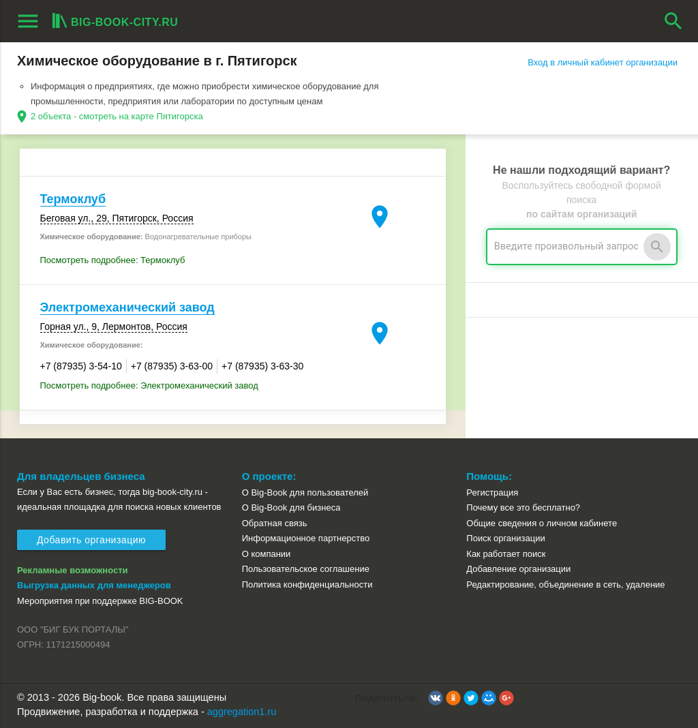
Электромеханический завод (127, 307)
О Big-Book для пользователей (305, 492)
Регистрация (492, 492)
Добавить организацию (91, 539)
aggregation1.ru (242, 711)
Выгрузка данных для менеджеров (94, 585)
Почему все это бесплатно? (523, 507)
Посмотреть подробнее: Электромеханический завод (149, 385)
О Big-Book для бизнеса (291, 507)
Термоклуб (73, 199)
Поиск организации (505, 538)
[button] (435, 698)
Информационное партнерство (305, 538)
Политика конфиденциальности (307, 584)
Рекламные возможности (72, 570)
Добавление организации (518, 569)
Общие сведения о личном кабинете (541, 523)
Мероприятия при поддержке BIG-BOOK (100, 601)
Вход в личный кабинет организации (603, 62)
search (673, 21)
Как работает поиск (505, 554)
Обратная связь (274, 523)
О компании (266, 554)
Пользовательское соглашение (305, 569)
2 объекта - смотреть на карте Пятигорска (117, 116)
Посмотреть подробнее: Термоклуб (112, 260)
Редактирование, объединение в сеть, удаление (565, 584)
